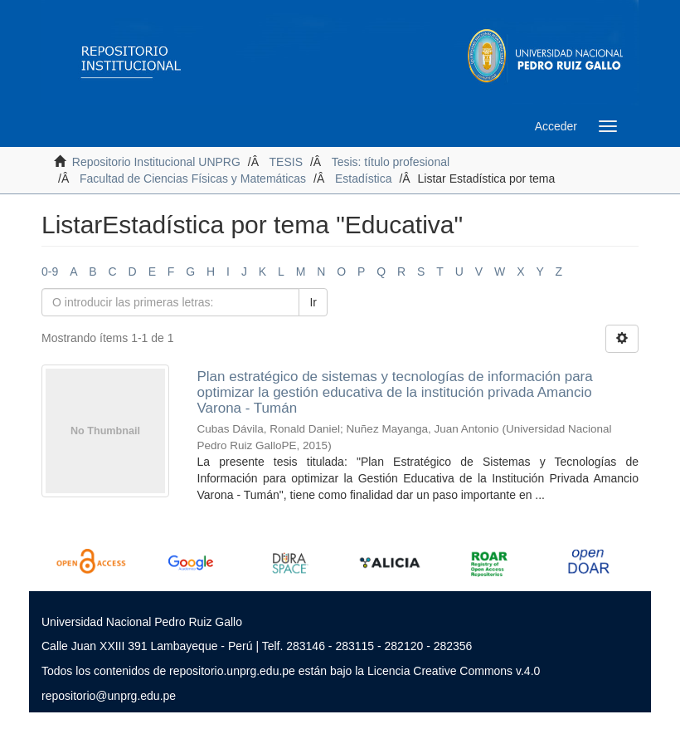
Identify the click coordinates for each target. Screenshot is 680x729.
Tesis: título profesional (390, 162)
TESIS (286, 162)
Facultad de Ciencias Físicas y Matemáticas (193, 178)
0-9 (49, 271)
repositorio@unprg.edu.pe (108, 695)
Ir (313, 302)
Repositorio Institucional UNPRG (156, 162)
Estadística (363, 178)
